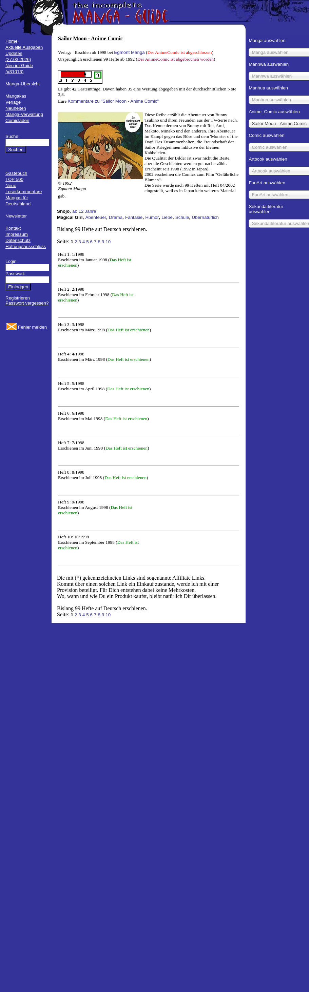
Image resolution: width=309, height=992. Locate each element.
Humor (152, 217)
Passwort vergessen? (27, 303)
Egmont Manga (129, 52)
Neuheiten (15, 108)
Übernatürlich (205, 217)
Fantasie (133, 217)
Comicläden (17, 120)
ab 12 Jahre (84, 211)
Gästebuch (16, 173)
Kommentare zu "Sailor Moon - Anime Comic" (113, 101)
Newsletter (16, 216)
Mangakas (15, 96)
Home (11, 41)
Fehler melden (32, 327)
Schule (182, 217)
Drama (115, 217)
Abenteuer (96, 217)
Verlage (13, 102)
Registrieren (17, 298)
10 (108, 241)
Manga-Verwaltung (24, 114)
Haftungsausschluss (25, 246)
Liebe (167, 217)
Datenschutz (18, 240)
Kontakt (13, 228)
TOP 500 (14, 179)
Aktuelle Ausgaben (24, 47)
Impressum (16, 234)
